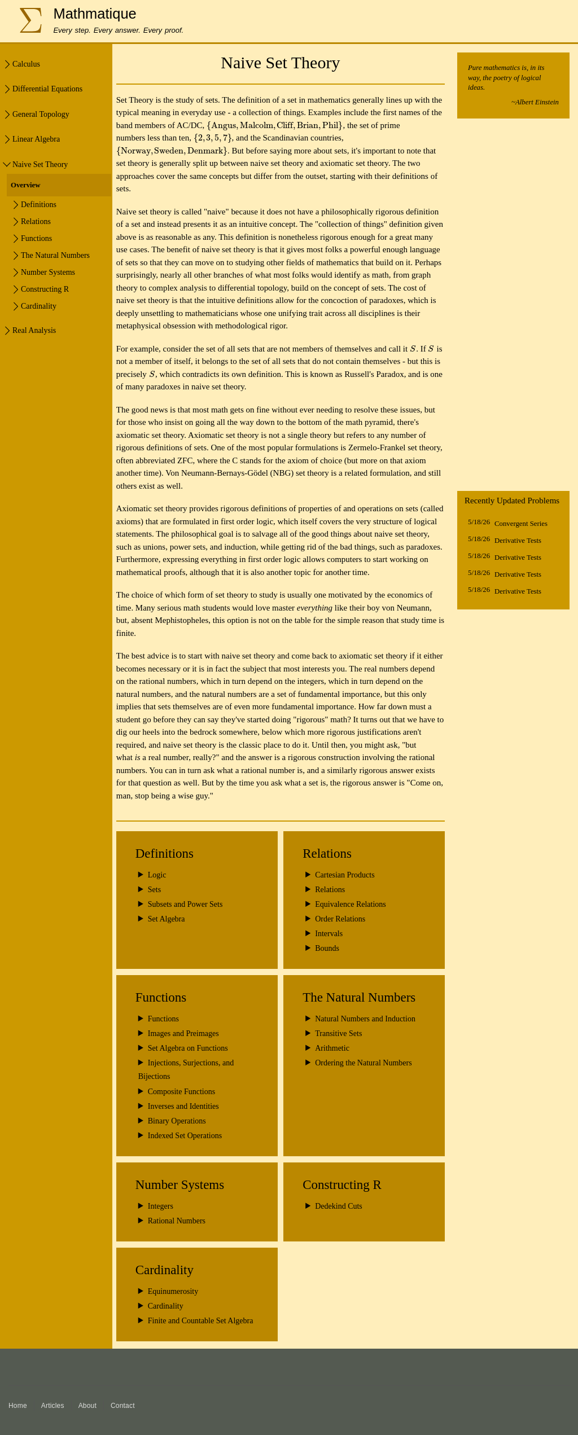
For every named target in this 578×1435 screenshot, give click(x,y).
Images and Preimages (183, 1033)
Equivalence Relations (350, 904)
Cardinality (165, 1306)
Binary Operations (177, 1121)
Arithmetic (332, 1048)
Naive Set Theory (40, 164)
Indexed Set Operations (185, 1135)
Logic (157, 875)
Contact (123, 1406)
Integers (160, 1206)
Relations (330, 889)
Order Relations (340, 919)
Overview (26, 185)
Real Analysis (34, 330)
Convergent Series (521, 524)
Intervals (329, 933)
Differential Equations (47, 89)
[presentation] (275, 125)
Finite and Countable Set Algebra (200, 1320)
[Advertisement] (513, 307)
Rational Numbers (176, 1221)
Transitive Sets (338, 1033)
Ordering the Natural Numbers (363, 1063)
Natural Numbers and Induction (365, 1019)
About (87, 1406)
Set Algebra (166, 919)
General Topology (40, 114)
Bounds (327, 948)
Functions (163, 1019)
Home (17, 1406)
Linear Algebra (36, 139)
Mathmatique (94, 13)
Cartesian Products (344, 875)
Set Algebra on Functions (188, 1048)
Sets (154, 889)
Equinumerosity (173, 1291)
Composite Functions (181, 1091)
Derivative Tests (517, 541)
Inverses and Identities (183, 1106)
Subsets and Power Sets (185, 904)
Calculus (26, 64)
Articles (52, 1406)
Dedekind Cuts (338, 1206)
